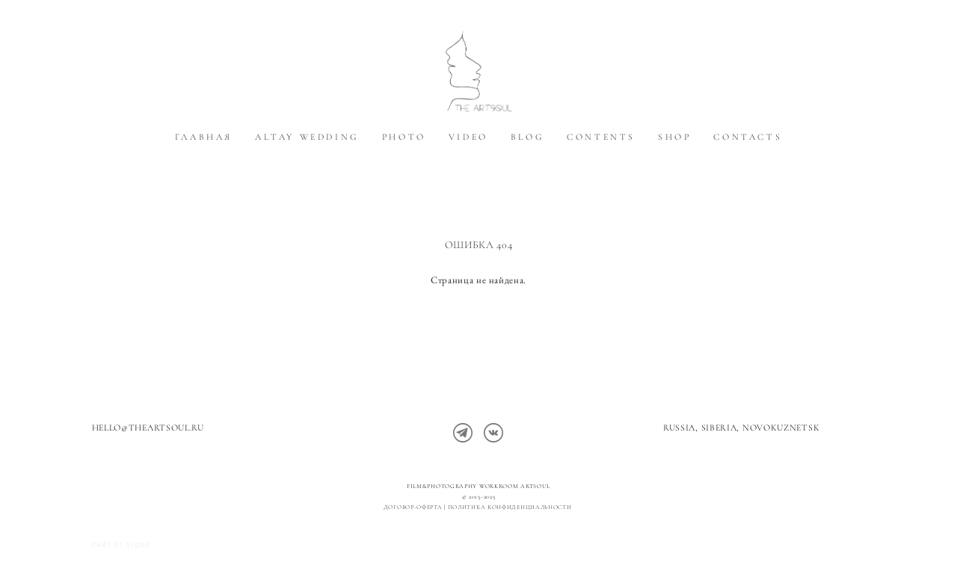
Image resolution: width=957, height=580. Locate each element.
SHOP (674, 181)
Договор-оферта (413, 507)
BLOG (527, 181)
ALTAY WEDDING (307, 181)
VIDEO (468, 181)
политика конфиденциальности (511, 507)
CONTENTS (601, 181)
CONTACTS (747, 181)
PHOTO (404, 181)
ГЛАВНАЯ (204, 181)
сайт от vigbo (121, 545)
